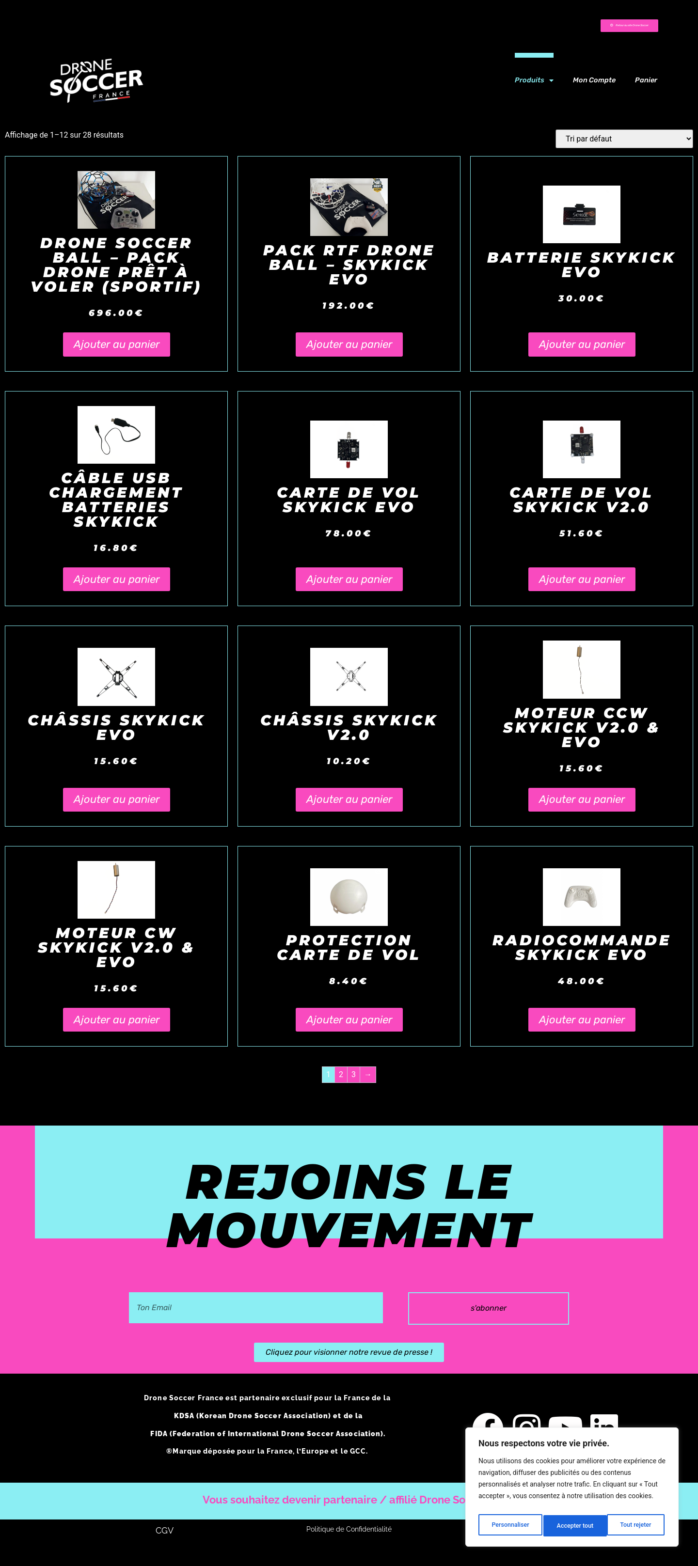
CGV (165, 1548)
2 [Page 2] (341, 1080)
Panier (646, 86)
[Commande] (624, 145)
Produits (534, 86)
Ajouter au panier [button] (116, 350)
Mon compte (594, 86)
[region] (572, 1490)
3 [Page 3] (353, 1080)
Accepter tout (634, 1526)
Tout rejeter (572, 1526)
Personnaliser (509, 1526)
